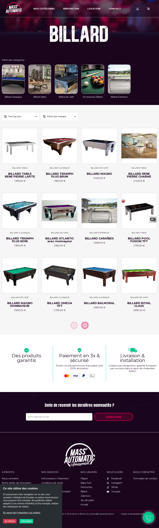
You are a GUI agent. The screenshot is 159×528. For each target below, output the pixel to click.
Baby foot (86, 482)
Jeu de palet (87, 500)
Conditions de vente (52, 482)
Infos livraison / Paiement (55, 478)
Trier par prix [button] (14, 116)
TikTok (112, 487)
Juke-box (85, 496)
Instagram (114, 482)
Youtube (113, 491)
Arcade (84, 504)
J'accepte (26, 521)
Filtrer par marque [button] (56, 116)
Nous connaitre (10, 478)
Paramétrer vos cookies (28, 512)
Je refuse (10, 521)
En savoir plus (10, 512)
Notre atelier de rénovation (16, 482)
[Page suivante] (85, 325)
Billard (84, 491)
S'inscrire (114, 417)
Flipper (84, 478)
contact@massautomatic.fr (101, 514)
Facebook (114, 478)
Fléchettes (86, 487)
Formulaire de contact (145, 478)
